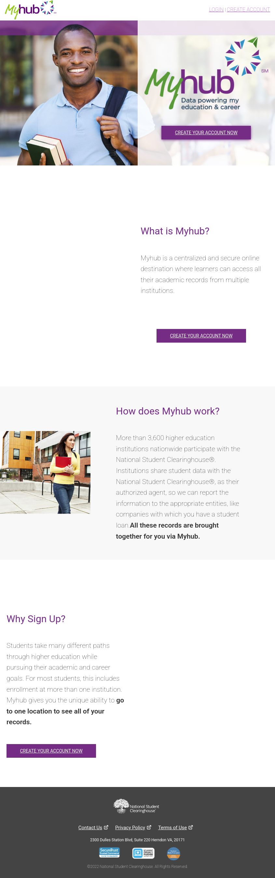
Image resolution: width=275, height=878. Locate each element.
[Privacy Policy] (130, 828)
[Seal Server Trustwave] (111, 854)
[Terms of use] (172, 828)
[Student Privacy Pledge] (145, 854)
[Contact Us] (90, 828)
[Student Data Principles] (175, 854)
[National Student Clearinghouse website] (136, 807)
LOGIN (216, 10)
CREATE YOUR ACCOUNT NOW (206, 132)
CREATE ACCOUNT (248, 10)
